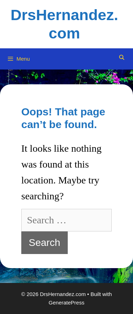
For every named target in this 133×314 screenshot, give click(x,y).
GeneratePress (66, 303)
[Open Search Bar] (121, 58)
